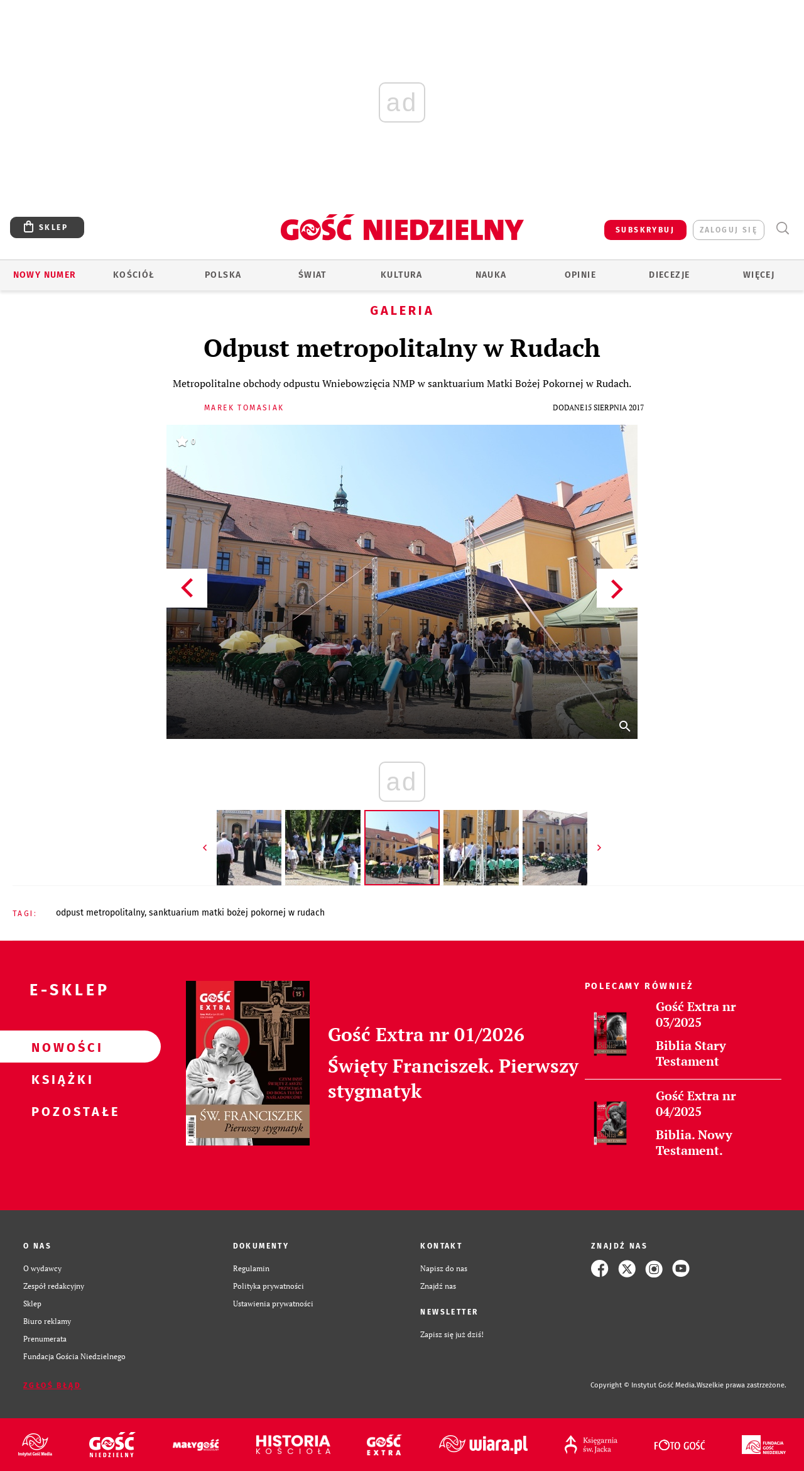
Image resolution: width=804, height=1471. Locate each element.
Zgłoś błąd (52, 1385)
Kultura (402, 275)
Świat (312, 275)
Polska (223, 275)
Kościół (134, 275)
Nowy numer (45, 275)
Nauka (491, 275)
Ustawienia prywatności (273, 1303)
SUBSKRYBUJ (645, 230)
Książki (60, 1079)
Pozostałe (60, 1111)
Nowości (60, 1047)
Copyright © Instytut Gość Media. (643, 1385)
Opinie (580, 275)
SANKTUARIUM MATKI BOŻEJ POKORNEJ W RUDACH (237, 912)
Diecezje (669, 275)
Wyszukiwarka (782, 228)
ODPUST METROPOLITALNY (100, 912)
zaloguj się (729, 230)
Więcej (758, 275)
